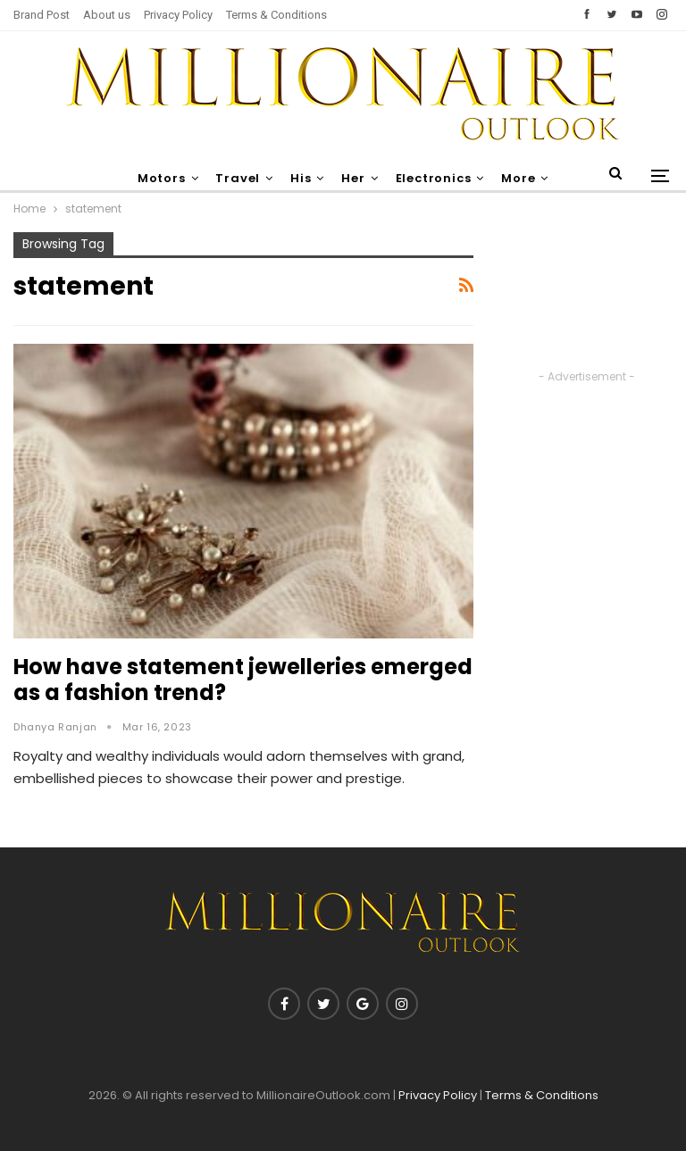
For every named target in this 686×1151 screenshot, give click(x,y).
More (518, 178)
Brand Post (41, 14)
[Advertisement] (586, 299)
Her (352, 178)
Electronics (434, 178)
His (300, 178)
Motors (162, 178)
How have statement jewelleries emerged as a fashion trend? (243, 679)
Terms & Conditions (276, 14)
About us (106, 14)
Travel (237, 178)
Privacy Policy (178, 14)
